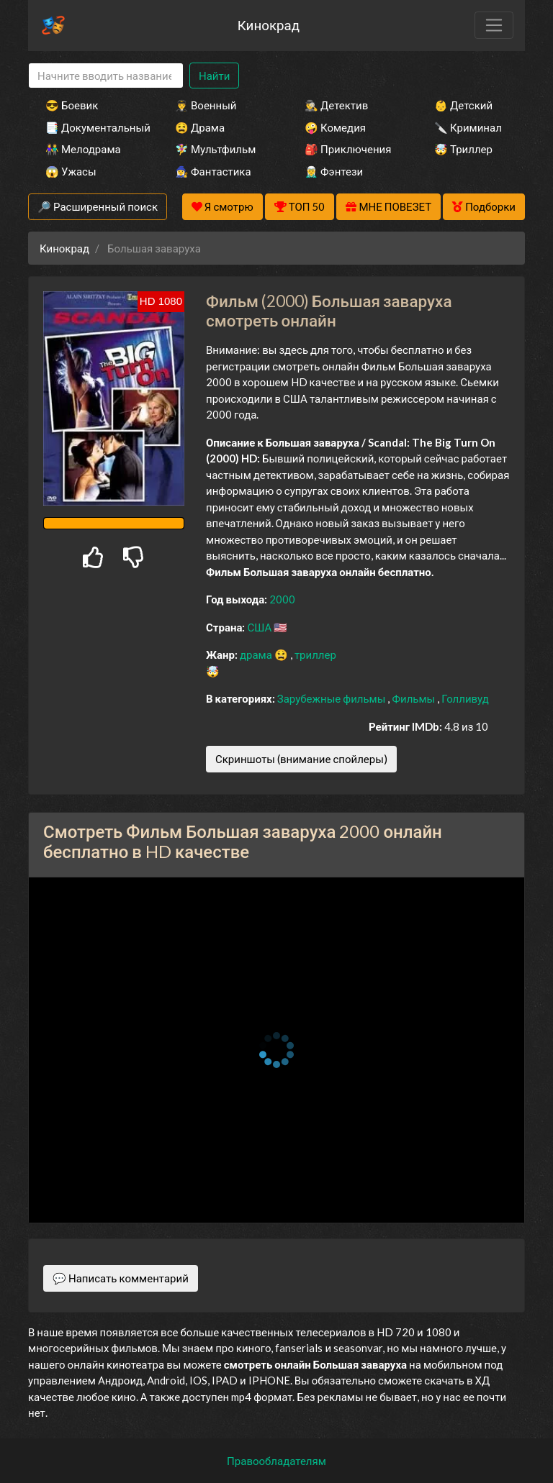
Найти (214, 75)
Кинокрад (269, 25)
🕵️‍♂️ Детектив (336, 105)
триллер (315, 654)
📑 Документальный (90, 127)
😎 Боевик (71, 105)
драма (257, 654)
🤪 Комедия (335, 127)
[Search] (106, 76)
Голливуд (465, 698)
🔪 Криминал (468, 127)
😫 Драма (200, 127)
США (260, 627)
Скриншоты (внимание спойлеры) (301, 758)
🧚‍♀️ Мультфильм (215, 148)
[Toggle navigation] (494, 25)
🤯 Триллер (463, 148)
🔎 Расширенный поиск (97, 206)
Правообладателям (276, 1460)
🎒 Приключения (348, 148)
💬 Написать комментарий (121, 1278)
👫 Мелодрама (83, 148)
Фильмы (414, 698)
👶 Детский (463, 105)
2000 (282, 599)
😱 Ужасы (70, 171)
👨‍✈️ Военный (205, 105)
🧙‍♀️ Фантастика (213, 171)
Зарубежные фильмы (332, 698)
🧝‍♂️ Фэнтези (334, 171)
